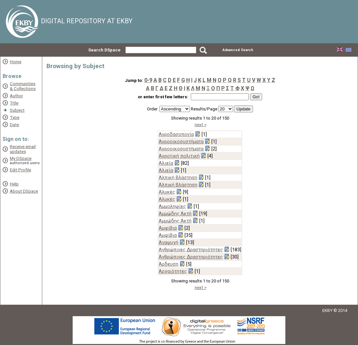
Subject (17, 110)
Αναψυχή (168, 242)
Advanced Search (238, 50)
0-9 (148, 80)
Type (14, 117)
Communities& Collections (23, 86)
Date (14, 124)
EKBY (327, 310)
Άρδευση (168, 264)
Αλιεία (166, 163)
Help (14, 184)
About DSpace (24, 191)
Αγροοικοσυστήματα (181, 141)
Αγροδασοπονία (176, 134)
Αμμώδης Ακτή (175, 214)
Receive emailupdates (23, 149)
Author (16, 95)
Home (15, 61)
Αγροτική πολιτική (179, 156)
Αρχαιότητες (173, 271)
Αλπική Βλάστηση (178, 178)
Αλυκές (167, 192)
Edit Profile (20, 169)
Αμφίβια (168, 228)
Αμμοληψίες (172, 206)
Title (14, 103)
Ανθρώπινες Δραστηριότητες (191, 250)
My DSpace (20, 158)
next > (200, 124)
